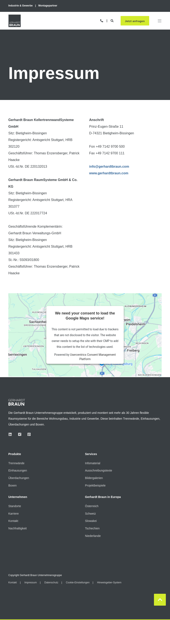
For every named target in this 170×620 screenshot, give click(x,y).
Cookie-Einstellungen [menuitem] (77, 582)
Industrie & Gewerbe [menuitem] (20, 5)
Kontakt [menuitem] (13, 521)
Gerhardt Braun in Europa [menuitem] (103, 497)
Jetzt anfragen (135, 20)
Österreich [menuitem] (92, 506)
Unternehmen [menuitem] (17, 497)
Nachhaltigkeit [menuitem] (17, 528)
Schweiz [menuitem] (90, 513)
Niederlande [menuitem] (93, 536)
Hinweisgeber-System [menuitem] (109, 582)
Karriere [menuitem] (13, 513)
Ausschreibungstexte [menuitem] (98, 470)
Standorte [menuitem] (14, 506)
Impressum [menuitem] (30, 582)
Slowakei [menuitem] (91, 521)
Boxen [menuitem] (12, 485)
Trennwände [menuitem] (16, 463)
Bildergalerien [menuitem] (94, 478)
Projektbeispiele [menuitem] (95, 485)
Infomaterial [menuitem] (92, 463)
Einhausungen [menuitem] (17, 470)
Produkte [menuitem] (14, 454)
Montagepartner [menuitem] (47, 5)
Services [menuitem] (91, 454)
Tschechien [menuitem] (92, 528)
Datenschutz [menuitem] (51, 582)
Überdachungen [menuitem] (18, 478)
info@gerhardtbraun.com (109, 166)
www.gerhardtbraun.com (108, 173)
